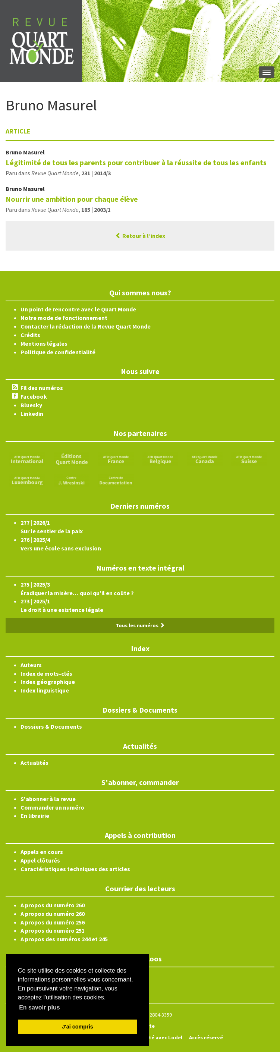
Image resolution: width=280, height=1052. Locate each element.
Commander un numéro (52, 807)
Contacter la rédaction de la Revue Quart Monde (86, 326)
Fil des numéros (42, 388)
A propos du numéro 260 (53, 905)
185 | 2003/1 (96, 209)
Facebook (34, 396)
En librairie (35, 815)
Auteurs (31, 665)
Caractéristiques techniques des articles (75, 869)
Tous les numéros (140, 625)
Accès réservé (206, 1037)
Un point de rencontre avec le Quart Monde (78, 309)
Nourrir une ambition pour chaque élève (72, 199)
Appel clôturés (40, 860)
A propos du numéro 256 (53, 922)
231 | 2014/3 (96, 173)
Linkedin (32, 413)
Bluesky (31, 405)
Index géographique (48, 681)
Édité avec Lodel (161, 1037)
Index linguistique (45, 690)
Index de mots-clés (46, 673)
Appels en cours (42, 851)
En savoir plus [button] (39, 1007)
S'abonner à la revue (48, 799)
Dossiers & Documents (51, 726)
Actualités (34, 762)
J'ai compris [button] (77, 1027)
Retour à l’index (140, 235)
